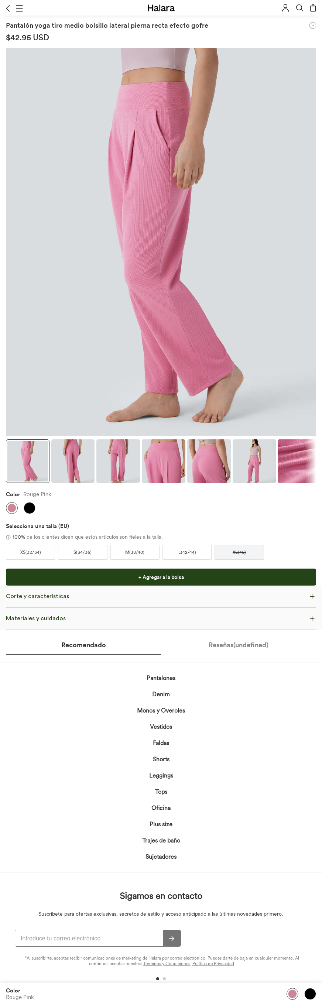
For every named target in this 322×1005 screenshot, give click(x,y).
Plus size (161, 824)
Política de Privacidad (213, 963)
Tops (161, 791)
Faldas (161, 743)
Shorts (161, 759)
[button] (8, 8)
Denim (161, 694)
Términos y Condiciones (166, 963)
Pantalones (161, 678)
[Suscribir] (172, 938)
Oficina (161, 808)
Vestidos (161, 726)
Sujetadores (161, 856)
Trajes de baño (161, 840)
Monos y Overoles (161, 710)
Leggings (161, 775)
